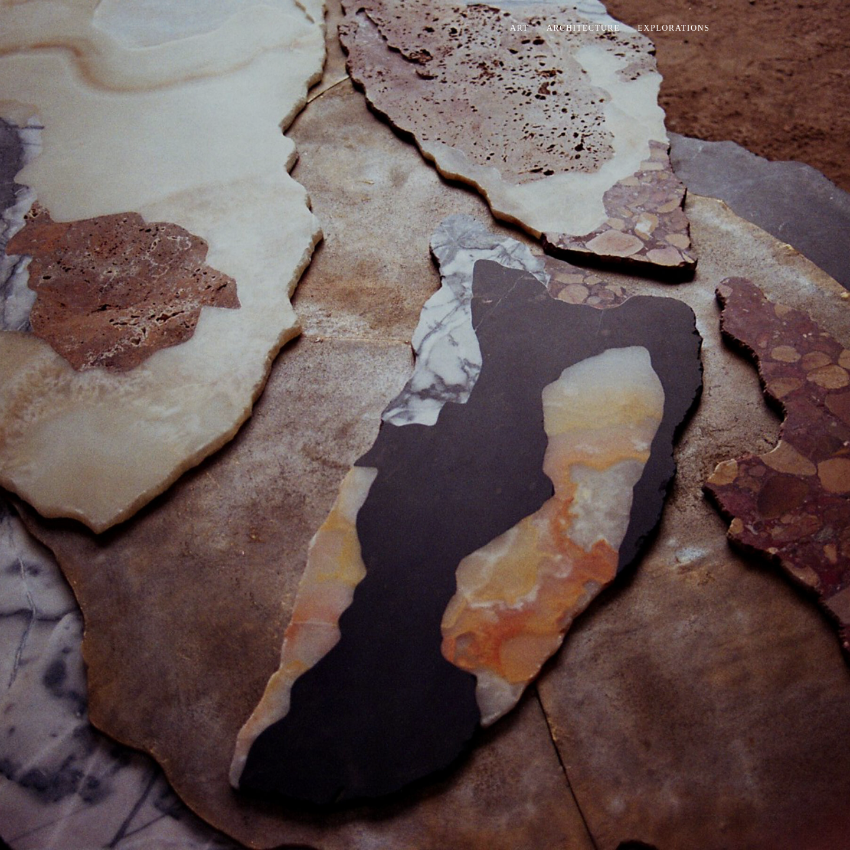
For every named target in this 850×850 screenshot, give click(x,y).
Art (519, 28)
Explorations (674, 28)
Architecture (583, 28)
